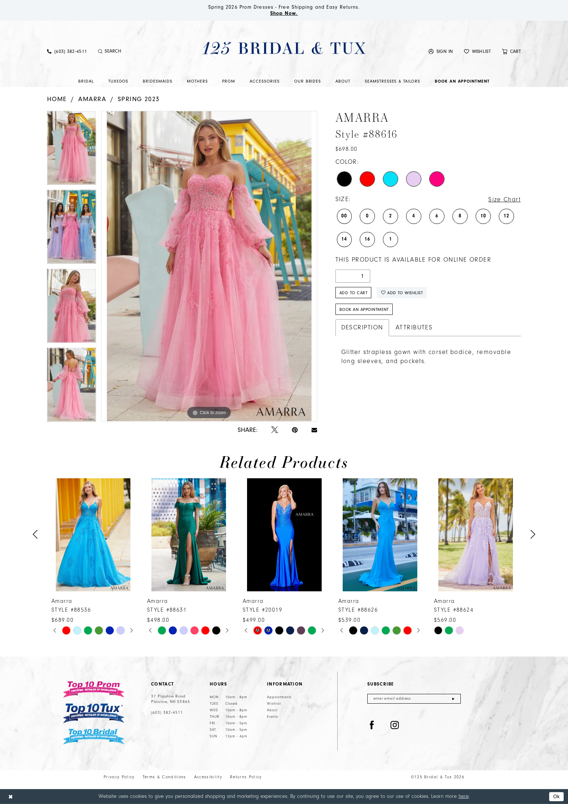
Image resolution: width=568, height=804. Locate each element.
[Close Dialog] (10, 796)
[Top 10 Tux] (93, 713)
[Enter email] (414, 699)
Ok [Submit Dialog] (556, 796)
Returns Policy (246, 777)
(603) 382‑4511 (167, 713)
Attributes (414, 327)
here (464, 796)
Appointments (279, 697)
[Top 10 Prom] (93, 689)
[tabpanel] (71, 150)
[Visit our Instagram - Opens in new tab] (395, 725)
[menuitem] (67, 51)
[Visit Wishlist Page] (477, 51)
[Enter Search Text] (135, 51)
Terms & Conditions (164, 777)
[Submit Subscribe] (453, 699)
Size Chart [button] (504, 199)
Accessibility (208, 777)
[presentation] (93, 534)
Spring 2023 (139, 99)
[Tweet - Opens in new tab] (274, 430)
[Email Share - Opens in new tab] (314, 430)
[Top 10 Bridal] (93, 737)
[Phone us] (67, 51)
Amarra (92, 99)
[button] (441, 51)
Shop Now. (284, 13)
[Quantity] (352, 276)
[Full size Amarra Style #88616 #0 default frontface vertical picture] (209, 266)
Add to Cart (353, 292)
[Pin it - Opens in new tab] (295, 430)
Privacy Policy (119, 777)
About (272, 710)
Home (57, 99)
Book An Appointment (364, 309)
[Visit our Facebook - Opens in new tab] (372, 725)
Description (362, 327)
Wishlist (274, 703)
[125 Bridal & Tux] (284, 47)
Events (272, 717)
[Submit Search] (100, 51)
